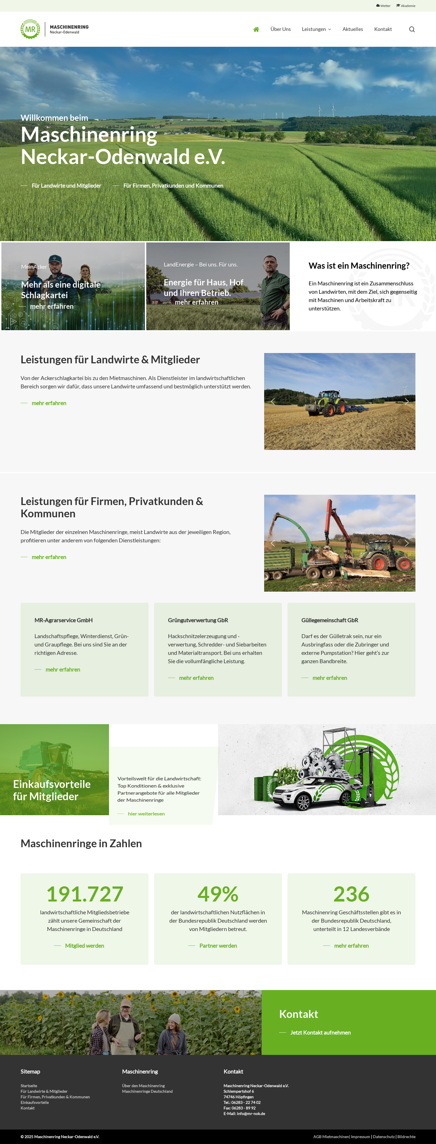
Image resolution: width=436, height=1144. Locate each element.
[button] (272, 401)
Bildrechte (406, 1136)
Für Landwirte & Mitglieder (44, 1091)
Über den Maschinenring (143, 1085)
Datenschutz (384, 1136)
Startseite (29, 1085)
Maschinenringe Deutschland (147, 1091)
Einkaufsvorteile (35, 1102)
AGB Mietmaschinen (331, 1136)
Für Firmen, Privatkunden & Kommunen (55, 1096)
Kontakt (27, 1108)
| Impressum (359, 1136)
